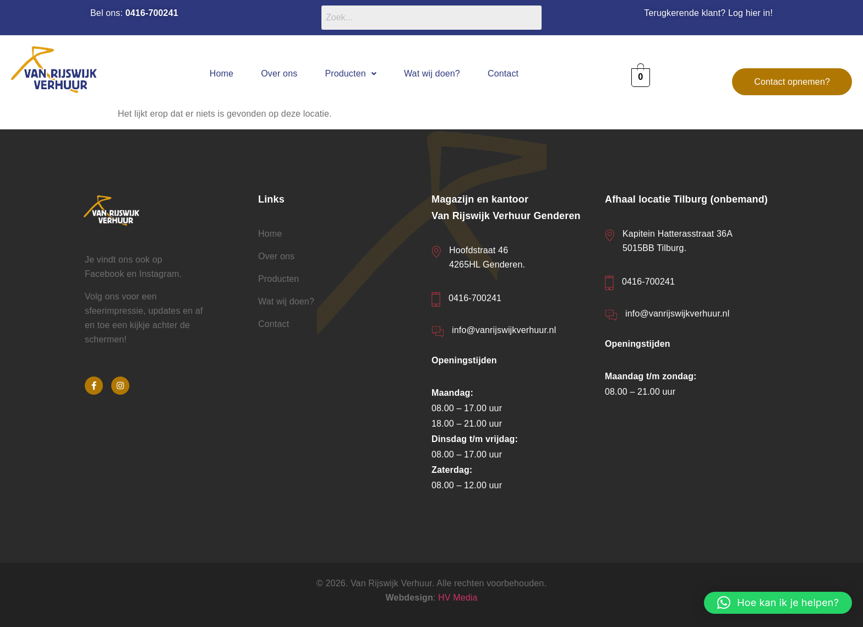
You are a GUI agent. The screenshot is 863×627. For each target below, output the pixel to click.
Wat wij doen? (432, 73)
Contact (503, 73)
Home (221, 73)
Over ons (279, 73)
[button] (350, 73)
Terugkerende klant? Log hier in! (708, 13)
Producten (350, 73)
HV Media (458, 597)
